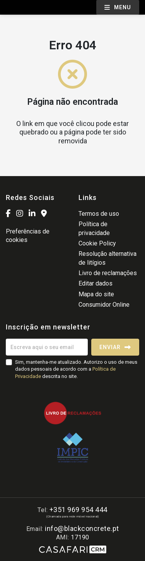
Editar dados (95, 283)
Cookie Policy (97, 243)
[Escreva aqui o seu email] (47, 347)
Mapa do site (96, 294)
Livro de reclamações (107, 273)
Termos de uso (98, 213)
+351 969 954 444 (78, 510)
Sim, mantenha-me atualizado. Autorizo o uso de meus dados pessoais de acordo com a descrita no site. (76, 369)
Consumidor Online (104, 304)
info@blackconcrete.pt (82, 528)
